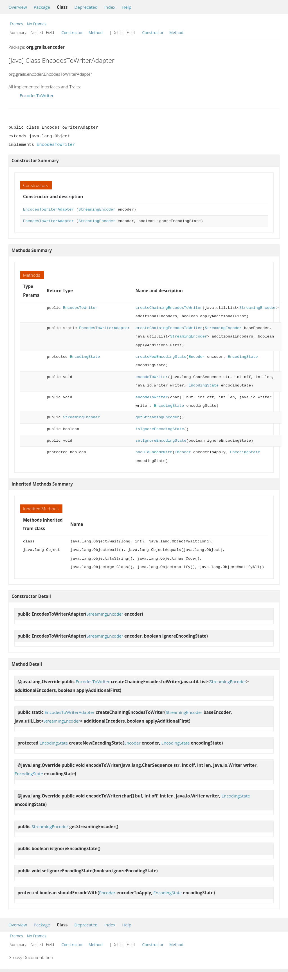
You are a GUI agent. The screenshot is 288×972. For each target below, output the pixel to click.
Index (109, 7)
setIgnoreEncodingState (161, 440)
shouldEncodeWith (154, 452)
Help (126, 7)
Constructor (72, 32)
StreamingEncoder (96, 209)
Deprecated (86, 7)
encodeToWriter (152, 377)
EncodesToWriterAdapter (48, 209)
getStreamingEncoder (157, 417)
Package (42, 7)
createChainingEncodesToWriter (169, 307)
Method (96, 32)
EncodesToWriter (37, 95)
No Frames (36, 23)
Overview (17, 7)
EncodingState (85, 356)
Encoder (196, 356)
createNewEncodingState (161, 356)
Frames (16, 23)
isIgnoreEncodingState (160, 429)
